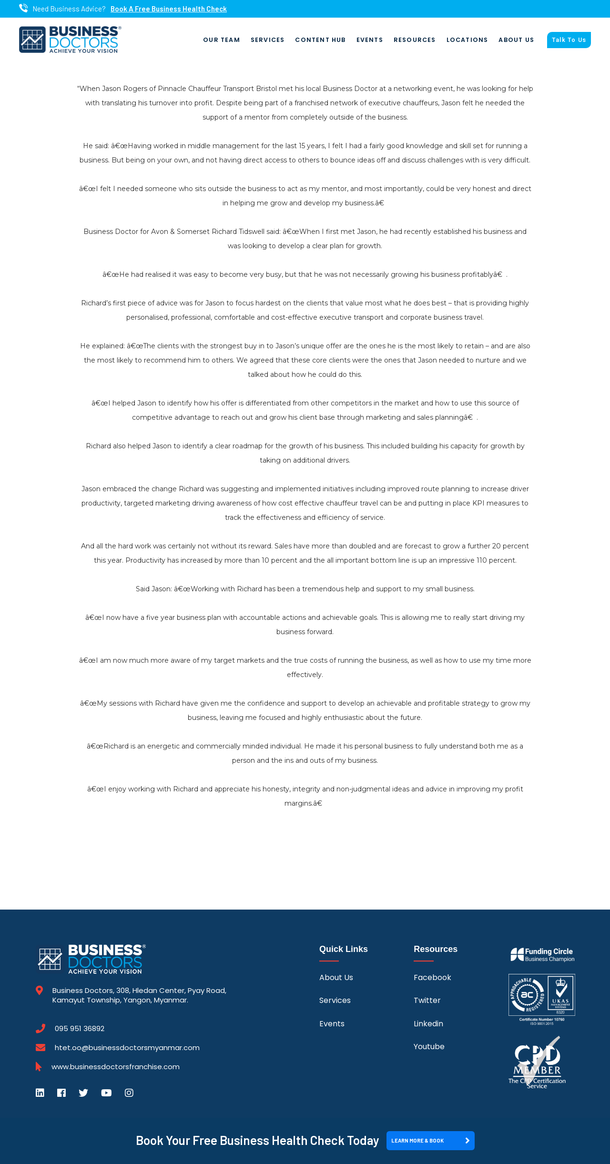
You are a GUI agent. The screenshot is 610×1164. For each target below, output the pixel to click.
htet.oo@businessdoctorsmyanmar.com (127, 1048)
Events (369, 40)
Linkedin (428, 1023)
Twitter (427, 1000)
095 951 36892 (79, 1028)
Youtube (429, 1046)
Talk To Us (569, 40)
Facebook (432, 977)
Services (268, 40)
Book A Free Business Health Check (169, 9)
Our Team (221, 40)
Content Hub (320, 40)
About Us (516, 40)
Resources (415, 40)
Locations (467, 40)
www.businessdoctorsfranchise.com (115, 1067)
